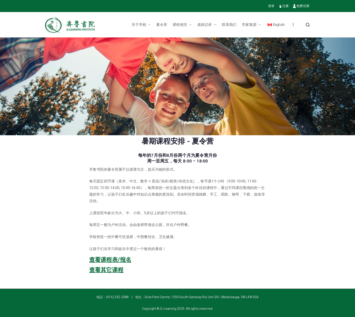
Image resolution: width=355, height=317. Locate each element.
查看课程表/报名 (110, 259)
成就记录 (206, 25)
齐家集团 (251, 25)
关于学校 (141, 25)
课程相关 (182, 25)
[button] (148, 25)
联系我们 (229, 24)
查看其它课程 (106, 270)
